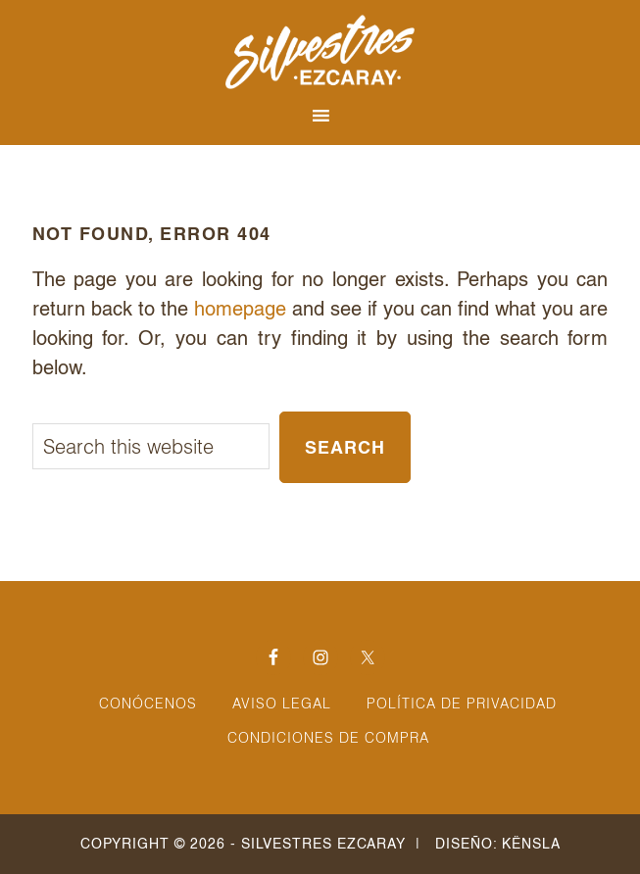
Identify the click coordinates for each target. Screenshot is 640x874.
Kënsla (531, 843)
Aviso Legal (281, 703)
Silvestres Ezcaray (320, 52)
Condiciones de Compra (328, 738)
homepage (240, 308)
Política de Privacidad (462, 703)
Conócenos (148, 703)
